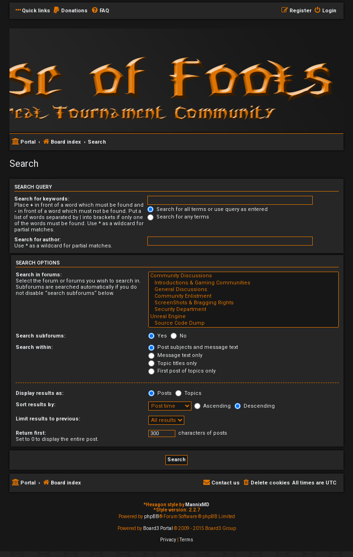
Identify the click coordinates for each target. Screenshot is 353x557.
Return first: (31, 433)
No (179, 336)
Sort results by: (35, 405)
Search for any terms (178, 217)
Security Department (243, 309)
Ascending (212, 406)
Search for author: (37, 240)
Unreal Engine (243, 316)
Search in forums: (39, 275)
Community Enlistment (243, 296)
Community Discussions (243, 276)
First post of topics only (182, 371)
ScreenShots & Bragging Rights (243, 303)
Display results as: (39, 393)
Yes (157, 336)
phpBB (151, 516)
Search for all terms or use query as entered (207, 209)
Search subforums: (40, 336)
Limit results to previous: (48, 419)
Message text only (175, 355)
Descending (255, 406)
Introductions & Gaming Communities (243, 283)
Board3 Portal (158, 528)
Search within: (34, 347)
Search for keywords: (41, 199)
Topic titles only (172, 363)
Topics (188, 393)
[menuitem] (70, 11)
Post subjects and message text (193, 347)
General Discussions (243, 289)
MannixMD (197, 504)
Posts (160, 393)
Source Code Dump (243, 323)
